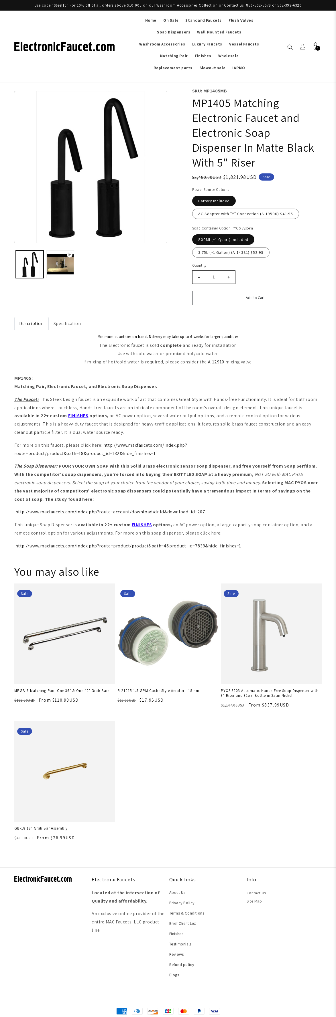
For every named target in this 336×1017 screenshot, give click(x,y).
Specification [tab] (67, 323)
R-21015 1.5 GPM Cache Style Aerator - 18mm (158, 690)
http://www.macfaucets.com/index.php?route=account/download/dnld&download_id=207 (110, 512)
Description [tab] (31, 323)
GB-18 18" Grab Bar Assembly (41, 828)
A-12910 (216, 362)
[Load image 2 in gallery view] (60, 264)
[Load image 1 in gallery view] (30, 264)
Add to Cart (255, 297)
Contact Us (256, 892)
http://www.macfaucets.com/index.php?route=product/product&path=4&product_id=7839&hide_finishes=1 (128, 546)
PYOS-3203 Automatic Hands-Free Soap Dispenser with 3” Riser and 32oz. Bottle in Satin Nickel (270, 693)
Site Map (254, 901)
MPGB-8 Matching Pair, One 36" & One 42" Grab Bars (61, 690)
